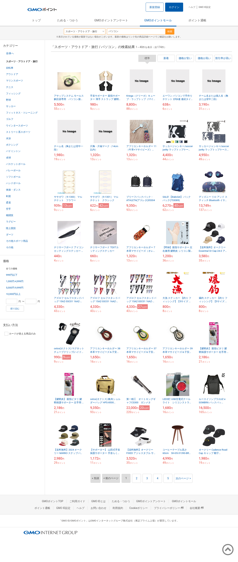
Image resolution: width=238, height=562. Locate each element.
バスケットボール (15, 164)
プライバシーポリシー (169, 507)
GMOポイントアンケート (111, 20)
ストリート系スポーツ (18, 132)
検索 (169, 31)
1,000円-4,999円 (14, 281)
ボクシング (12, 144)
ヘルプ (192, 7)
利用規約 (118, 507)
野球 (8, 99)
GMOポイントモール (158, 20)
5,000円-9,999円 (14, 287)
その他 (9, 247)
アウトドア (12, 74)
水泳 (8, 138)
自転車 (9, 67)
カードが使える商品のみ (20, 334)
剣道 (8, 196)
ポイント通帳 (197, 20)
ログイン (174, 7)
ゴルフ (9, 119)
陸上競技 (11, 228)
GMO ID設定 (204, 7)
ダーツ (9, 234)
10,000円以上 (13, 294)
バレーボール (13, 170)
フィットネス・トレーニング (22, 112)
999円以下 (11, 274)
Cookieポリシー (138, 507)
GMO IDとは (98, 501)
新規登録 (154, 7)
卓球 (8, 157)
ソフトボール (13, 176)
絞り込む (14, 308)
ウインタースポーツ (17, 125)
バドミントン (13, 151)
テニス (9, 87)
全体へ (10, 53)
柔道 (8, 202)
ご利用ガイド (77, 501)
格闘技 (9, 215)
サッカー (11, 106)
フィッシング (13, 93)
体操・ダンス (13, 189)
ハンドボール (13, 183)
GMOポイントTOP (52, 501)
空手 (8, 208)
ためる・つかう (67, 20)
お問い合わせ (98, 507)
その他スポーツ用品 (17, 241)
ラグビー (11, 221)
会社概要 (197, 507)
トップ (36, 20)
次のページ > (183, 478)
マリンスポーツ (14, 80)
